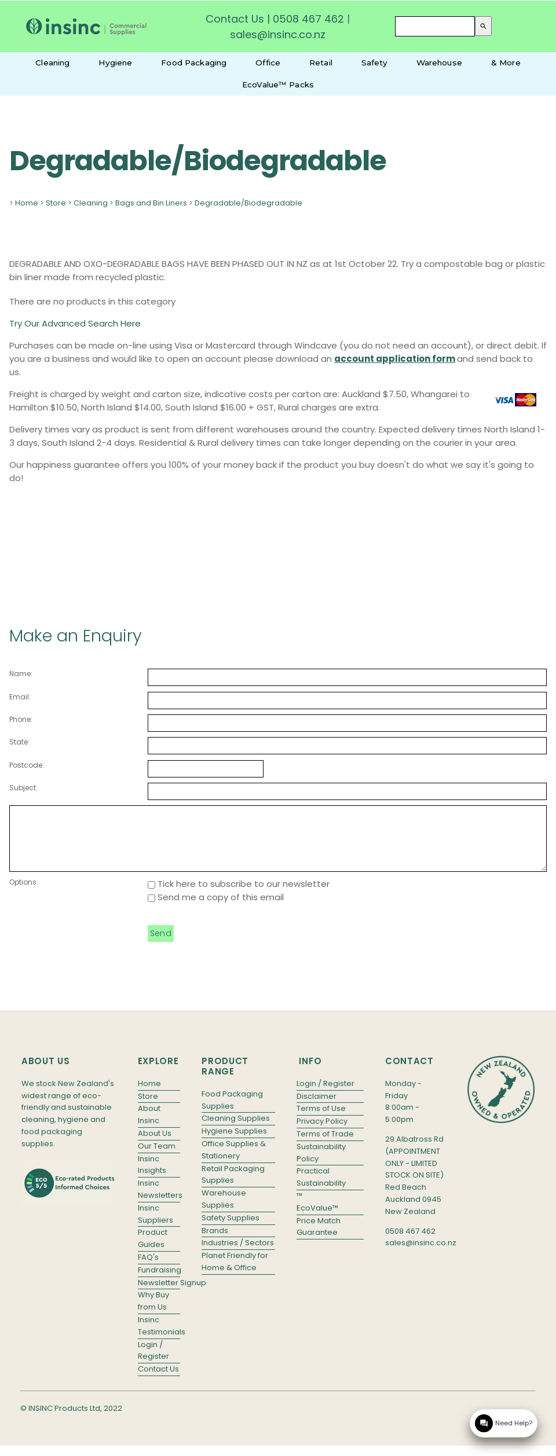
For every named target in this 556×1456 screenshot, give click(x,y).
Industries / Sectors (238, 1254)
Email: (20, 697)
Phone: (20, 719)
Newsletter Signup (159, 1294)
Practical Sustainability (321, 1189)
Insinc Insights (152, 1177)
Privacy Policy (322, 1133)
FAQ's (148, 1269)
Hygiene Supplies (234, 1143)
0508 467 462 (308, 19)
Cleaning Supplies (236, 1130)
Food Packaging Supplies (232, 1112)
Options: (23, 894)
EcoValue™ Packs (278, 84)
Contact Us (235, 19)
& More (506, 62)
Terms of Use (321, 1120)
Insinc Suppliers (155, 1226)
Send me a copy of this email (216, 909)
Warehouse (439, 62)
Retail (320, 62)
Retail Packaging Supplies (233, 1186)
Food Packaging (193, 62)
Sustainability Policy (321, 1164)
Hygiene (115, 62)
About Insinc (149, 1126)
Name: (20, 674)
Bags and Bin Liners (151, 203)
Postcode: (26, 765)
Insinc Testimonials (159, 1337)
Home (26, 203)
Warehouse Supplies (224, 1211)
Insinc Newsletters (159, 1201)
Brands (215, 1242)
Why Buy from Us (153, 1313)
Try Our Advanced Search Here (75, 323)
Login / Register (153, 1362)
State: (19, 742)
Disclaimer (316, 1108)
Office (267, 62)
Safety (374, 62)
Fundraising (159, 1282)
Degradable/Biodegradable (248, 203)
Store (56, 203)
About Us (154, 1145)
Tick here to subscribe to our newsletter (239, 896)
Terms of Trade (325, 1145)
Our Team (156, 1158)
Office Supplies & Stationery (234, 1161)
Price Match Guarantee (319, 1238)
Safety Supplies (230, 1229)
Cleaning (52, 62)
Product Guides (152, 1250)
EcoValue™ (317, 1220)
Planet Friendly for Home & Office (235, 1273)
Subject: (23, 788)
